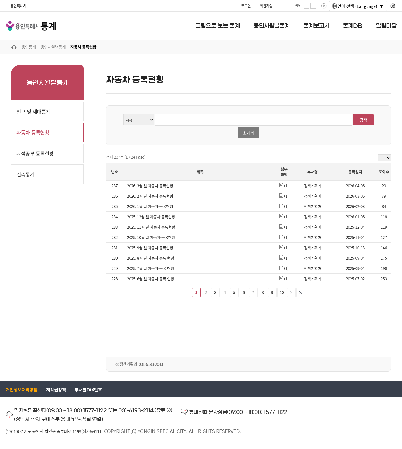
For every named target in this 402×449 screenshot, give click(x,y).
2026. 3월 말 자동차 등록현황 (150, 185)
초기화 (248, 133)
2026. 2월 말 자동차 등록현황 (150, 196)
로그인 (246, 5)
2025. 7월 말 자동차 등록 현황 (150, 268)
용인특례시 (18, 5)
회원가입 (266, 5)
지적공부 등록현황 (35, 153)
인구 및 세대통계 (33, 111)
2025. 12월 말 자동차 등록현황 (151, 216)
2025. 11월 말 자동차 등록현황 (151, 227)
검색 (363, 120)
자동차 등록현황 (32, 132)
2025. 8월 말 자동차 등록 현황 (150, 258)
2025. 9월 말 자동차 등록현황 (150, 247)
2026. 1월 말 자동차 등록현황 (150, 206)
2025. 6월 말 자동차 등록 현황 (150, 278)
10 (282, 292)
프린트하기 (284, 5)
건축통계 (25, 174)
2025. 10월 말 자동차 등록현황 (151, 237)
